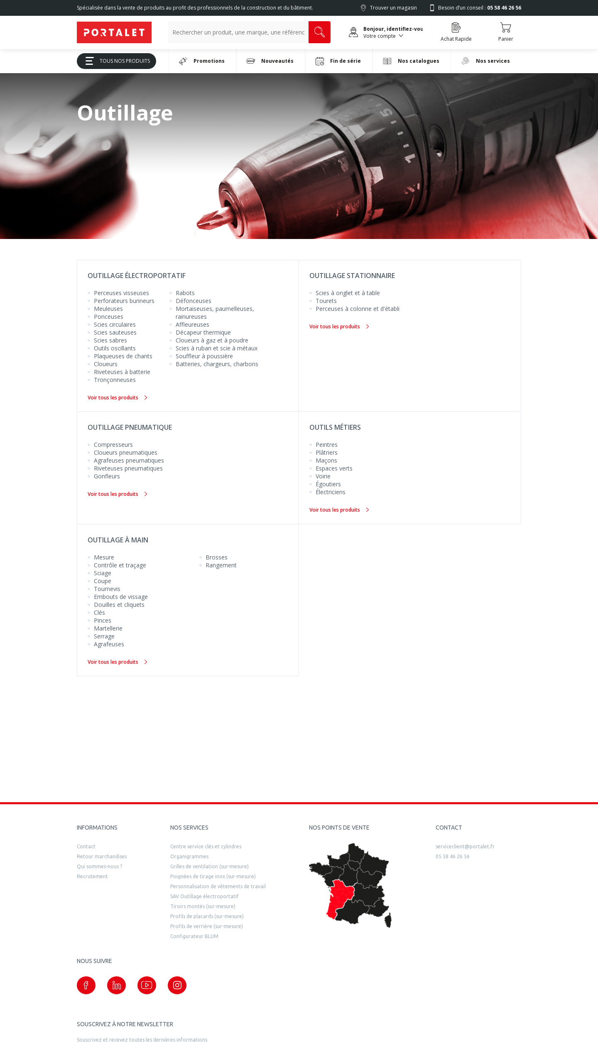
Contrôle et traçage (120, 565)
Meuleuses (108, 309)
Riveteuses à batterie (122, 372)
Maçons (326, 460)
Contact (86, 846)
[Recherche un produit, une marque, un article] (238, 32)
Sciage (102, 573)
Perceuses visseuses (121, 293)
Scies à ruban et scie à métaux (216, 348)
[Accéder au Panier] (505, 32)
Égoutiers (328, 484)
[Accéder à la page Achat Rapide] (456, 32)
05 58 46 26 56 (453, 856)
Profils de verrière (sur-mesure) (206, 926)
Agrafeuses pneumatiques (129, 460)
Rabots (185, 293)
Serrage (104, 636)
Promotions (202, 61)
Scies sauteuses (115, 332)
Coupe (102, 581)
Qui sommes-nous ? (99, 866)
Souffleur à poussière (204, 356)
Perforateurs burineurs (124, 301)
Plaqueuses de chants (123, 356)
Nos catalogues (411, 61)
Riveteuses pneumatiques (128, 468)
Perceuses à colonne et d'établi (357, 309)
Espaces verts (334, 468)
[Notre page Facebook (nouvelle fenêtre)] (86, 985)
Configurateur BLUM (194, 936)
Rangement (221, 565)
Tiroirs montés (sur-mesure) (202, 906)
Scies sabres (110, 340)
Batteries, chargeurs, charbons (217, 364)
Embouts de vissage (121, 597)
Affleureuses (192, 324)
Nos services (485, 61)
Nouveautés (270, 61)
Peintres (327, 444)
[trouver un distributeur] (350, 886)
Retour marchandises (102, 856)
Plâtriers (327, 452)
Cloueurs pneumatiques (125, 452)
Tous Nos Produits (114, 61)
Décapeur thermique (203, 332)
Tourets (326, 301)
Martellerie (108, 628)
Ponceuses (108, 316)
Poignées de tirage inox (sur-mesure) (213, 876)
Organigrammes (189, 856)
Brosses (217, 557)
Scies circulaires (115, 324)
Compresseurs (113, 444)
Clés (99, 612)
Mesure (104, 557)
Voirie (323, 476)
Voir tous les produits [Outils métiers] (339, 509)
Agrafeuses (109, 644)
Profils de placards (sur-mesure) (207, 916)
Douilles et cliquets (119, 604)
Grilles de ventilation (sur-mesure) (209, 866)
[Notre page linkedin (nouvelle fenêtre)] (116, 985)
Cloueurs (106, 364)
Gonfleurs (107, 476)
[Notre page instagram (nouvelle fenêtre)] (177, 985)
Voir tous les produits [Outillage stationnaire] (339, 326)
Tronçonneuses (115, 380)
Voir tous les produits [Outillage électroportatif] (117, 397)
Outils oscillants (115, 348)
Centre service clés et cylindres (205, 846)
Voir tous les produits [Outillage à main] (117, 661)
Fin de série (338, 61)
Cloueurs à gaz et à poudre (212, 340)
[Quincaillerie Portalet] (114, 32)
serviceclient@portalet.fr (465, 846)
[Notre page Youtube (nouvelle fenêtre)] (146, 985)
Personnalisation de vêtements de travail (218, 886)
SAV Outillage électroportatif (204, 896)
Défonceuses (193, 301)
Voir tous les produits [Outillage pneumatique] (117, 494)
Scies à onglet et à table (348, 293)
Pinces (102, 620)
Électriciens (331, 492)
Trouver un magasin (393, 7)
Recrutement (92, 876)
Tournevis (107, 589)
